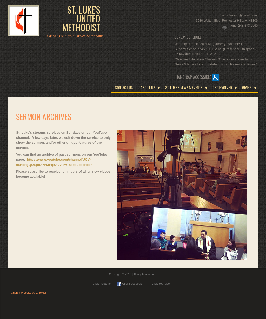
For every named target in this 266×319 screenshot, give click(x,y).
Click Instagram (102, 283)
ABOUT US (148, 87)
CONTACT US (124, 87)
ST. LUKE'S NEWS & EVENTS (183, 87)
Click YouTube (158, 283)
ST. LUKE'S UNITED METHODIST (81, 18)
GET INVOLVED (222, 87)
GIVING (246, 87)
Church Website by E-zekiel (28, 292)
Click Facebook (129, 283)
